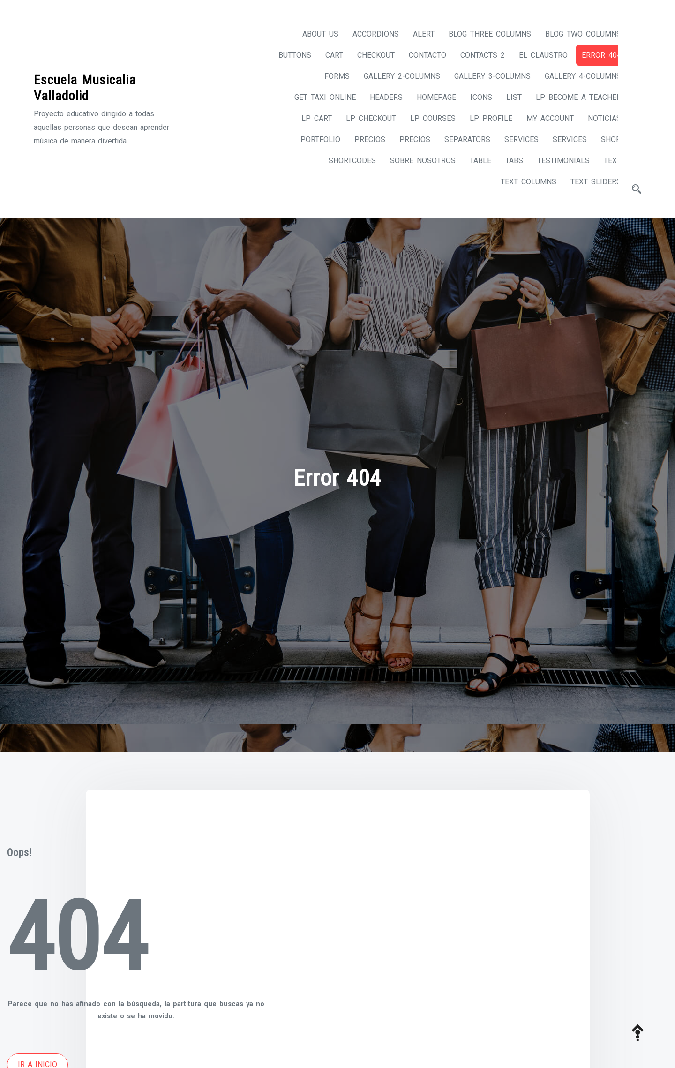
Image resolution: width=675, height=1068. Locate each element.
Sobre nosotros (414, 160)
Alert (415, 34)
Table (472, 160)
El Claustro (534, 55)
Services (513, 139)
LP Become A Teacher (570, 97)
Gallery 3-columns (484, 76)
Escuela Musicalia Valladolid (85, 85)
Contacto (419, 55)
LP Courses (424, 118)
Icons (473, 97)
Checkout (367, 55)
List (505, 97)
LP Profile (482, 118)
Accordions (367, 34)
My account (541, 118)
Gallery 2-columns (393, 76)
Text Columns (520, 181)
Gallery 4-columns (574, 76)
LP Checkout (363, 118)
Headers (377, 97)
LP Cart (308, 118)
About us (312, 34)
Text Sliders (587, 181)
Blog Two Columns (575, 34)
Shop (602, 139)
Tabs (506, 160)
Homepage (428, 97)
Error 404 (593, 55)
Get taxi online (316, 97)
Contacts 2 (474, 55)
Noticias (596, 118)
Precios (361, 139)
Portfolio (312, 139)
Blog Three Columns (481, 34)
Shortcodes (344, 160)
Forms (328, 76)
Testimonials (555, 160)
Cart (326, 55)
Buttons (286, 55)
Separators (459, 139)
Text (604, 160)
